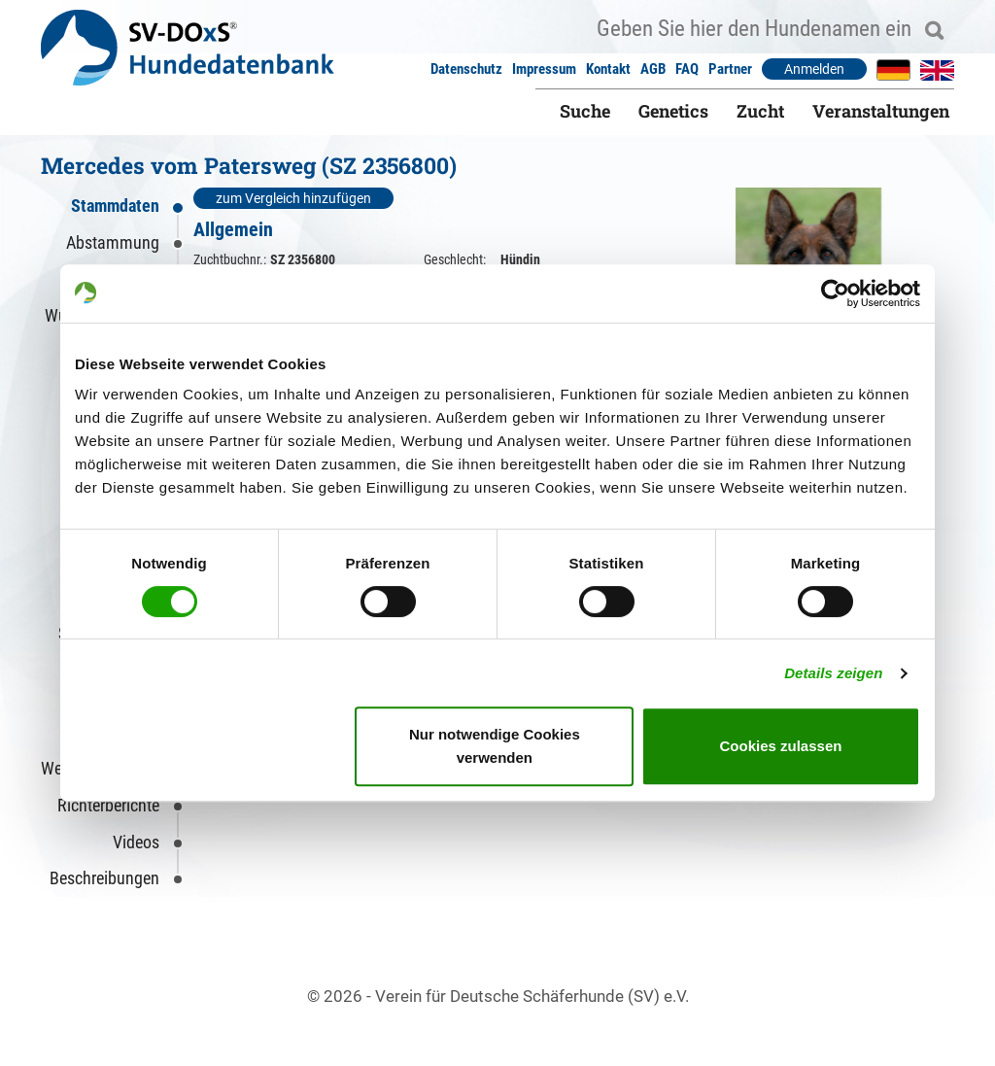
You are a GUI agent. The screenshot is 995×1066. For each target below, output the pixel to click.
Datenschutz (466, 69)
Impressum (544, 69)
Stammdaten (115, 205)
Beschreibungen (104, 878)
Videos (136, 842)
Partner (730, 69)
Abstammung (112, 242)
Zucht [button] (760, 110)
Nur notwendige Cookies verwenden (494, 746)
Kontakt (608, 69)
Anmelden (814, 69)
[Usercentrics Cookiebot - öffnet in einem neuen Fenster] (835, 293)
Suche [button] (585, 110)
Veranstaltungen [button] (880, 110)
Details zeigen (833, 673)
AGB (653, 69)
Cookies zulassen (781, 746)
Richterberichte (108, 805)
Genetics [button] (673, 110)
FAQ (687, 69)
